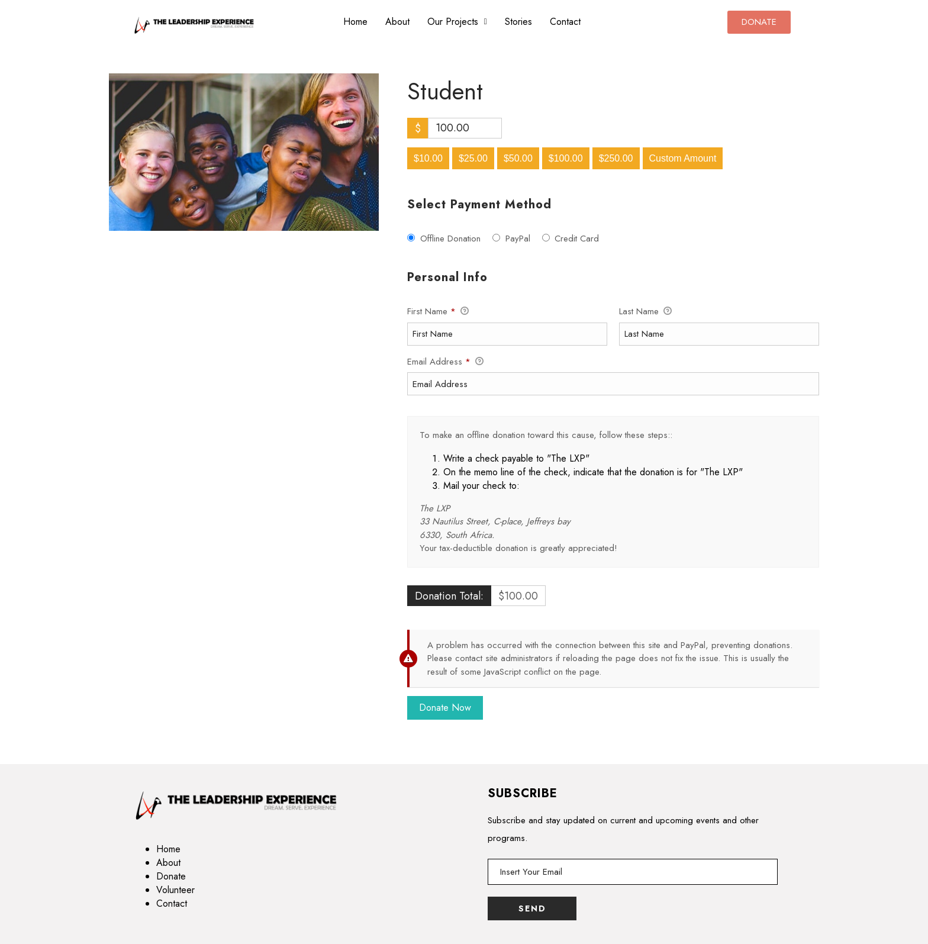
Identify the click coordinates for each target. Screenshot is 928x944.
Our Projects (457, 21)
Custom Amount (683, 158)
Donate (171, 876)
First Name (438, 312)
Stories (518, 21)
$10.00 (428, 158)
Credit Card (577, 238)
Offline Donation (450, 238)
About (397, 21)
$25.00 (473, 158)
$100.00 (566, 158)
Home (355, 21)
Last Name (645, 312)
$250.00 (616, 158)
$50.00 (518, 158)
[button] (457, 22)
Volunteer (175, 890)
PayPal (517, 238)
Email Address (445, 362)
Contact (565, 21)
